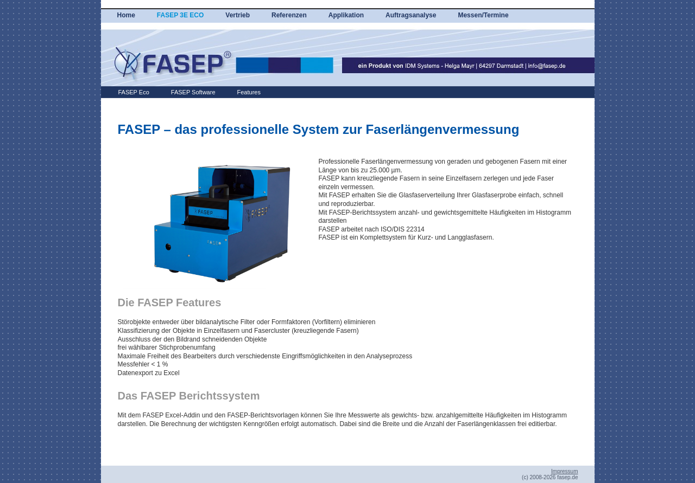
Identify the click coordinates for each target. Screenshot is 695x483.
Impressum (564, 471)
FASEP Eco (133, 92)
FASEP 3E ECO (180, 15)
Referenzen (289, 15)
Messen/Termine (483, 15)
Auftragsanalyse (411, 15)
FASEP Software (193, 92)
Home (126, 15)
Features (249, 92)
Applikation (346, 15)
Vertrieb (237, 15)
